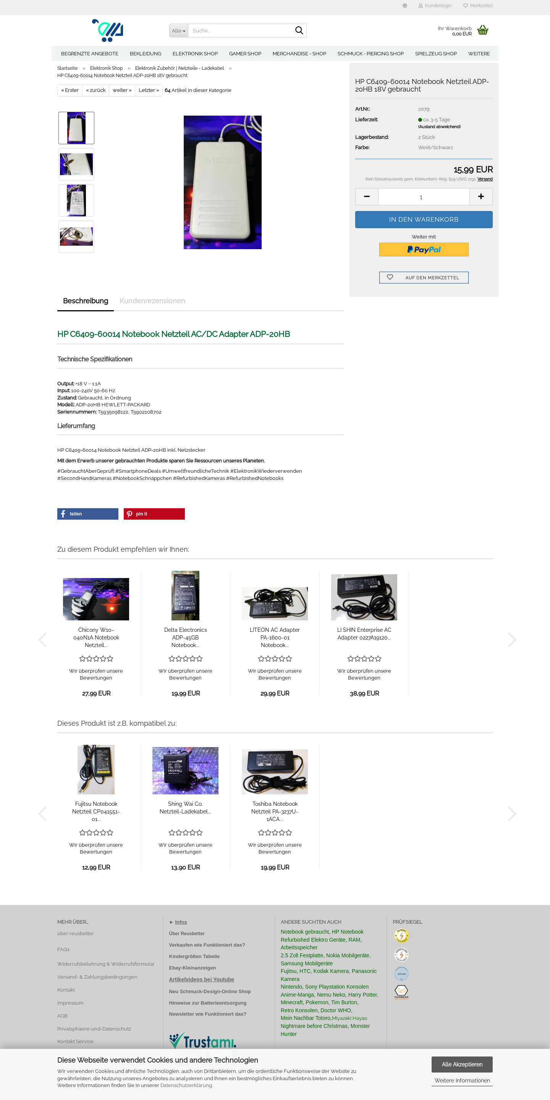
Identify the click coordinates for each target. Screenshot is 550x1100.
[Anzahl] (424, 196)
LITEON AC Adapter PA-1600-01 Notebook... (275, 637)
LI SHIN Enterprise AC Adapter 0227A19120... (364, 634)
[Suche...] (178, 30)
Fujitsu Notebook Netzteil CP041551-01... (96, 811)
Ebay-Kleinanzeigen (192, 968)
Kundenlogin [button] (435, 5)
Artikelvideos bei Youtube (202, 979)
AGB (62, 1016)
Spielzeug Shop (436, 53)
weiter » (122, 90)
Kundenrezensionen (152, 301)
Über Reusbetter (187, 933)
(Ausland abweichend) (439, 126)
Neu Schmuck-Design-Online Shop (210, 991)
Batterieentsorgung (224, 1003)
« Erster (70, 90)
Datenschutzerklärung (186, 1085)
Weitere (479, 53)
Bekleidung (145, 53)
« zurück (95, 90)
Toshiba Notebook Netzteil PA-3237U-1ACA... (274, 811)
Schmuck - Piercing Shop (371, 53)
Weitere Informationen (462, 1080)
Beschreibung (85, 301)
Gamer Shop (245, 53)
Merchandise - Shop (299, 53)
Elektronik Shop (195, 53)
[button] (405, 7)
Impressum (70, 1003)
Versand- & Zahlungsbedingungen (97, 977)
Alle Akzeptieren (462, 1064)
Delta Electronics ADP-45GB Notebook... (185, 637)
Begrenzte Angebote (89, 53)
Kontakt (66, 990)
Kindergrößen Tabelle (194, 956)
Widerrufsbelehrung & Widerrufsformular (106, 964)
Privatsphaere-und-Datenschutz (94, 1029)
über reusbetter (75, 933)
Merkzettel (478, 5)
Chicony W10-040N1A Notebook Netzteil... (96, 637)
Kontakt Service (75, 1041)
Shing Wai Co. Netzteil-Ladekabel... (185, 808)
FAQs (63, 949)
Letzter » (149, 90)
